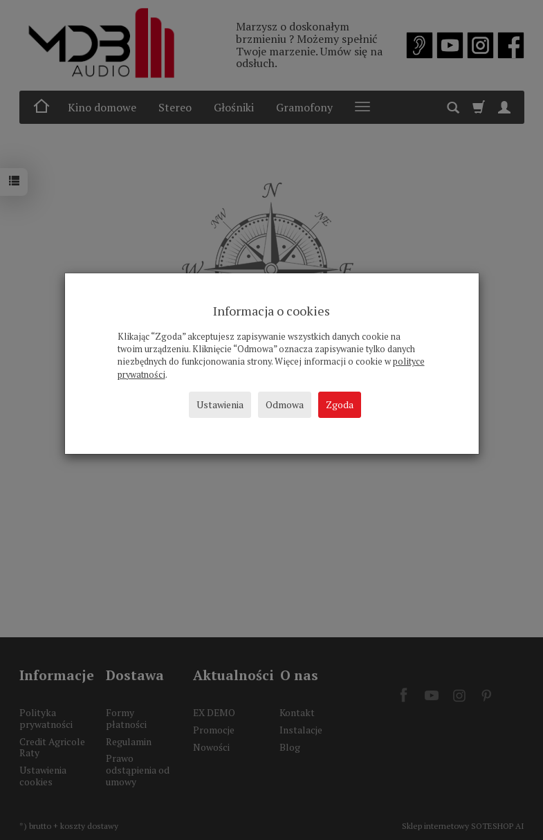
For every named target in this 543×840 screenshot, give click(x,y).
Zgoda (339, 404)
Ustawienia (219, 404)
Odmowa (285, 404)
